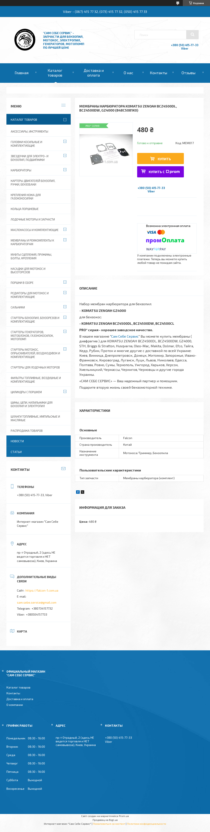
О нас (128, 72)
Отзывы (188, 72)
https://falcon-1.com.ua (42, 590)
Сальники (18, 307)
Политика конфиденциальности (146, 823)
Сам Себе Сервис (125, 336)
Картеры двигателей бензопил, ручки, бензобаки (33, 182)
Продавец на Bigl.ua (105, 819)
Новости (17, 441)
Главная (21, 72)
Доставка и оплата (94, 72)
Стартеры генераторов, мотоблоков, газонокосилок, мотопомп (32, 335)
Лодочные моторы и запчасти (33, 219)
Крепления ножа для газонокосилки (26, 196)
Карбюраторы (21, 170)
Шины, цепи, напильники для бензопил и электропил (31, 404)
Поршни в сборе (22, 282)
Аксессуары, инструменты (29, 131)
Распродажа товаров (27, 430)
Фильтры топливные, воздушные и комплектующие (36, 379)
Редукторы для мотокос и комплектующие (30, 295)
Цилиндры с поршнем (26, 392)
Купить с (164, 172)
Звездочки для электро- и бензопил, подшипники (29, 158)
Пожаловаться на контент (109, 823)
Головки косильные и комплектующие (26, 143)
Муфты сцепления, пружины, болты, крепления (31, 256)
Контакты (158, 72)
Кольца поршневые (25, 209)
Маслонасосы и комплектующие (34, 230)
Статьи (16, 452)
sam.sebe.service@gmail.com (36, 602)
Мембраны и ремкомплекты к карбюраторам (32, 242)
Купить (164, 159)
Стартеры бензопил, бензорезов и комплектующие (35, 319)
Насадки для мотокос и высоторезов (28, 270)
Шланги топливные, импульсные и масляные (35, 418)
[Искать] (192, 34)
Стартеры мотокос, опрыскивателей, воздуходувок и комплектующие (35, 353)
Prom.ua (124, 815)
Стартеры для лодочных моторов (35, 367)
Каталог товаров (55, 72)
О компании (14, 705)
